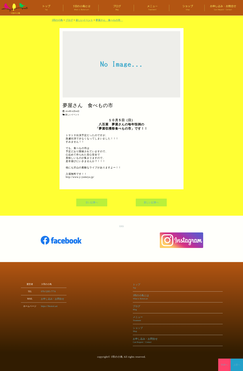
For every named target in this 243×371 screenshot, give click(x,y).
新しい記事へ (151, 202)
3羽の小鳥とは (81, 8)
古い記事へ (91, 202)
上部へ (236, 365)
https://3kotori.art (48, 306)
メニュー (152, 8)
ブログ (117, 8)
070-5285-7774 (47, 291)
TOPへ (224, 365)
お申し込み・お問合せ (223, 8)
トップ (46, 8)
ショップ (187, 8)
